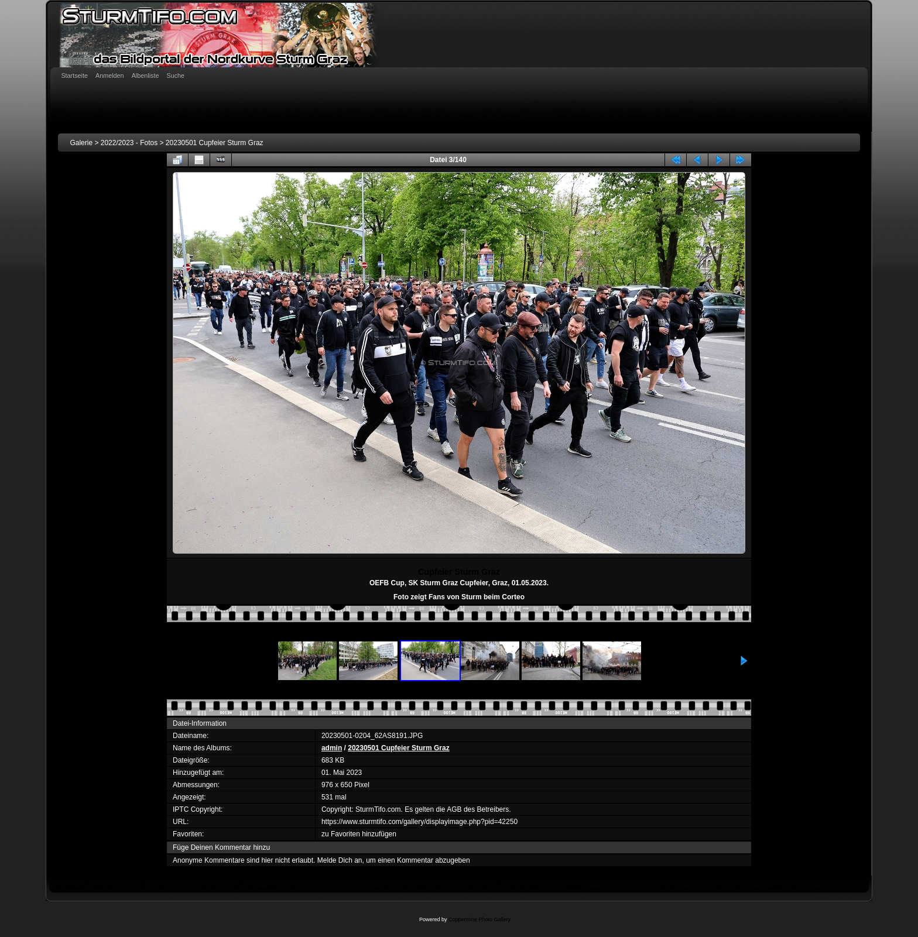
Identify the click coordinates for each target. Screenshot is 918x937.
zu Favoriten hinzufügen (358, 834)
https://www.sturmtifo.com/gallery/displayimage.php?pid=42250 (419, 822)
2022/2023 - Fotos (129, 143)
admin (331, 748)
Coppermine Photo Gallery (479, 919)
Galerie (81, 143)
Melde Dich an (339, 860)
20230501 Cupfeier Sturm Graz (214, 143)
